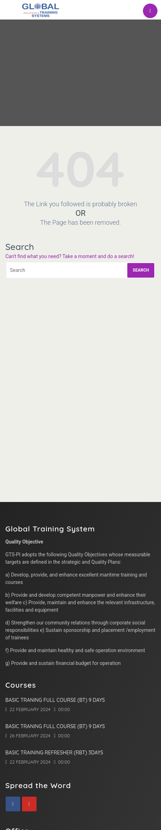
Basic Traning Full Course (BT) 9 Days (55, 700)
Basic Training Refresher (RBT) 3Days (54, 752)
